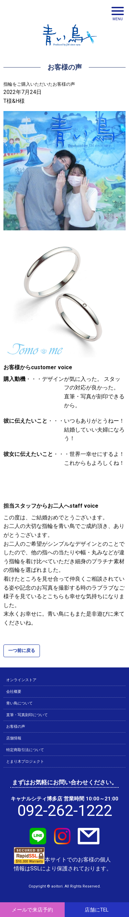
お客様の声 (15, 726)
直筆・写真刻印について (27, 715)
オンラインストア (21, 680)
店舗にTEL (97, 910)
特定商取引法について (25, 750)
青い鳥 (69, 48)
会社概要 (13, 691)
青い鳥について (19, 703)
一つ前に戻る (21, 650)
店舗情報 (13, 738)
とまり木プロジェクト (25, 761)
